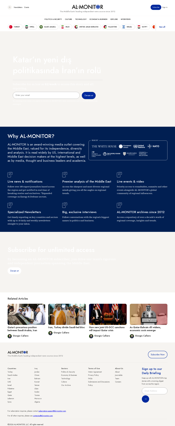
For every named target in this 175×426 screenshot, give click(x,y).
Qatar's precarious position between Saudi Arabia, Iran (22, 329)
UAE (9, 381)
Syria (9, 402)
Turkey (10, 372)
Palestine (11, 388)
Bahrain (37, 378)
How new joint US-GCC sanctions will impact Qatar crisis (107, 329)
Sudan (36, 392)
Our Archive (66, 385)
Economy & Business (98, 19)
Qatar (10, 395)
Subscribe (156, 8)
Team (117, 378)
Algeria (37, 402)
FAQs (90, 378)
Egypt (10, 392)
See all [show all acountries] (162, 27)
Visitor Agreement (95, 372)
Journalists (118, 375)
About (117, 372)
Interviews (125, 19)
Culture (68, 19)
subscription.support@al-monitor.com (52, 411)
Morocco (38, 398)
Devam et (14, 270)
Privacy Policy (93, 375)
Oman (36, 375)
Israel (9, 385)
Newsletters (18, 7)
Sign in (164, 8)
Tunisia (37, 395)
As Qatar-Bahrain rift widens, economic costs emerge (145, 329)
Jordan (36, 372)
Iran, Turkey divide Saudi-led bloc (66, 327)
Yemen (36, 385)
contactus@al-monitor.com (43, 415)
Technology (80, 19)
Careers (118, 381)
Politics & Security (53, 19)
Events (26, 7)
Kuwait (36, 381)
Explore (114, 19)
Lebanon (11, 398)
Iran (9, 378)
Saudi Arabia (12, 375)
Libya (36, 388)
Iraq (35, 368)
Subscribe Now (158, 354)
